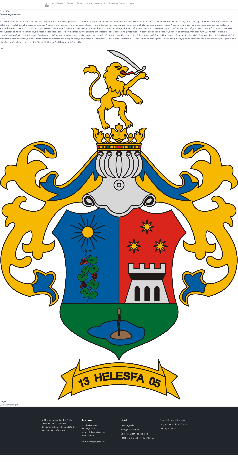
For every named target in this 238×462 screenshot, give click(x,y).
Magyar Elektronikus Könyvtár (174, 424)
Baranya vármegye (9, 405)
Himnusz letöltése (130, 4)
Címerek (73, 4)
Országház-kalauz (168, 428)
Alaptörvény (59, 4)
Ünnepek (148, 4)
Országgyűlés (127, 425)
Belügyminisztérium (130, 429)
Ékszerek (98, 4)
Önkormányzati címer (10, 14)
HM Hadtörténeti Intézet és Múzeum (138, 438)
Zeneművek (112, 4)
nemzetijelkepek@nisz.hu (93, 441)
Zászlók (85, 4)
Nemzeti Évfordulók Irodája (173, 420)
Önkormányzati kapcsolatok (134, 434)
